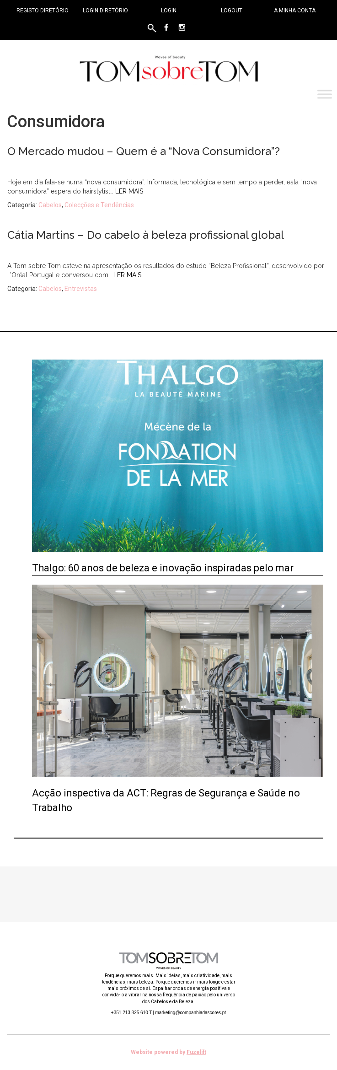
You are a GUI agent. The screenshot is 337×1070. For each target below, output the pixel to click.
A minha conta (295, 10)
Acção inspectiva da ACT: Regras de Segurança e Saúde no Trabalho (166, 800)
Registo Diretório (42, 10)
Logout (231, 10)
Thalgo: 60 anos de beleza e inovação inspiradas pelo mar (163, 568)
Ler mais (129, 191)
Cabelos (50, 205)
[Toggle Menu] (324, 94)
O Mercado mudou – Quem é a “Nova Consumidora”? (143, 151)
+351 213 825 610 (131, 1012)
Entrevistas (80, 288)
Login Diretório (105, 10)
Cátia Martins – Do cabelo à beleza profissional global (145, 235)
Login (169, 10)
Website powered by (168, 1052)
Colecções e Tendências (99, 205)
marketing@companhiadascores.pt (190, 1012)
